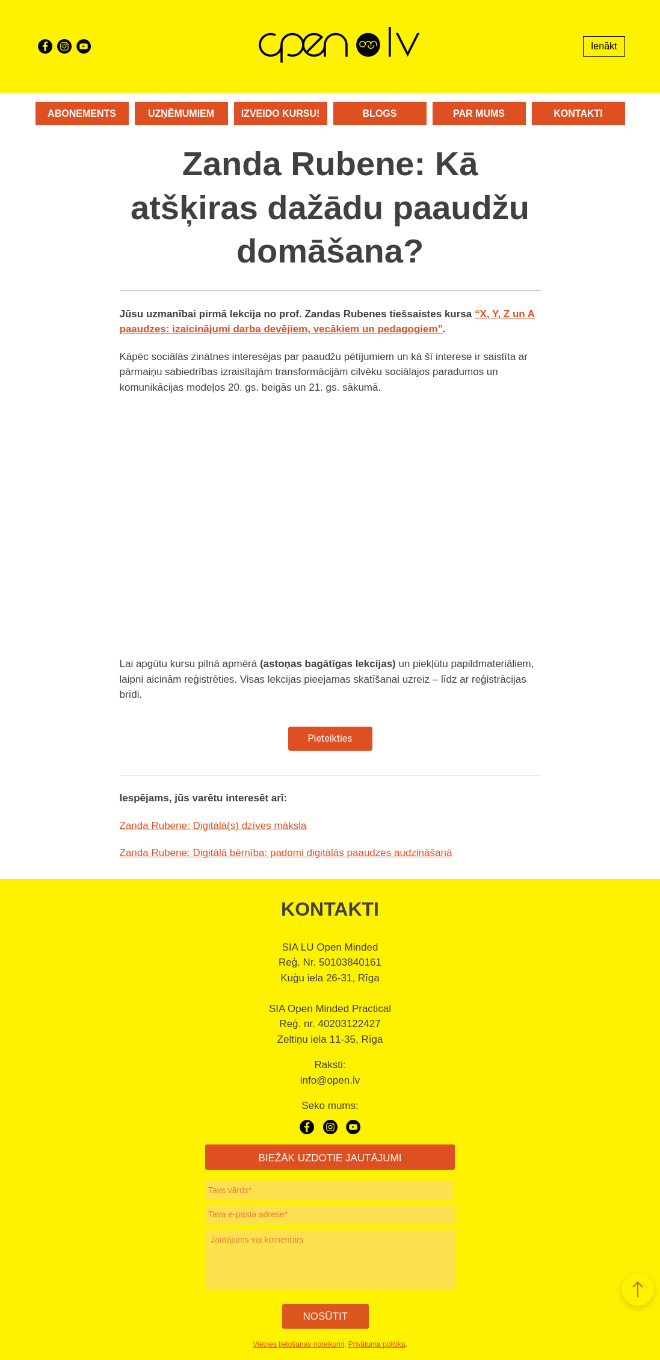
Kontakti (578, 113)
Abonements (82, 113)
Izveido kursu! (280, 113)
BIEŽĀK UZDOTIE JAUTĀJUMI (329, 1158)
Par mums (479, 113)
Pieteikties (329, 738)
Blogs (380, 113)
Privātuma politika (377, 1344)
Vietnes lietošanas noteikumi (298, 1344)
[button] (637, 1289)
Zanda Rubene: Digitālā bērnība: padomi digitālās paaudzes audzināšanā (286, 853)
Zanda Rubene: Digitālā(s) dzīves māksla (213, 825)
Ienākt (604, 46)
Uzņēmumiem (181, 113)
